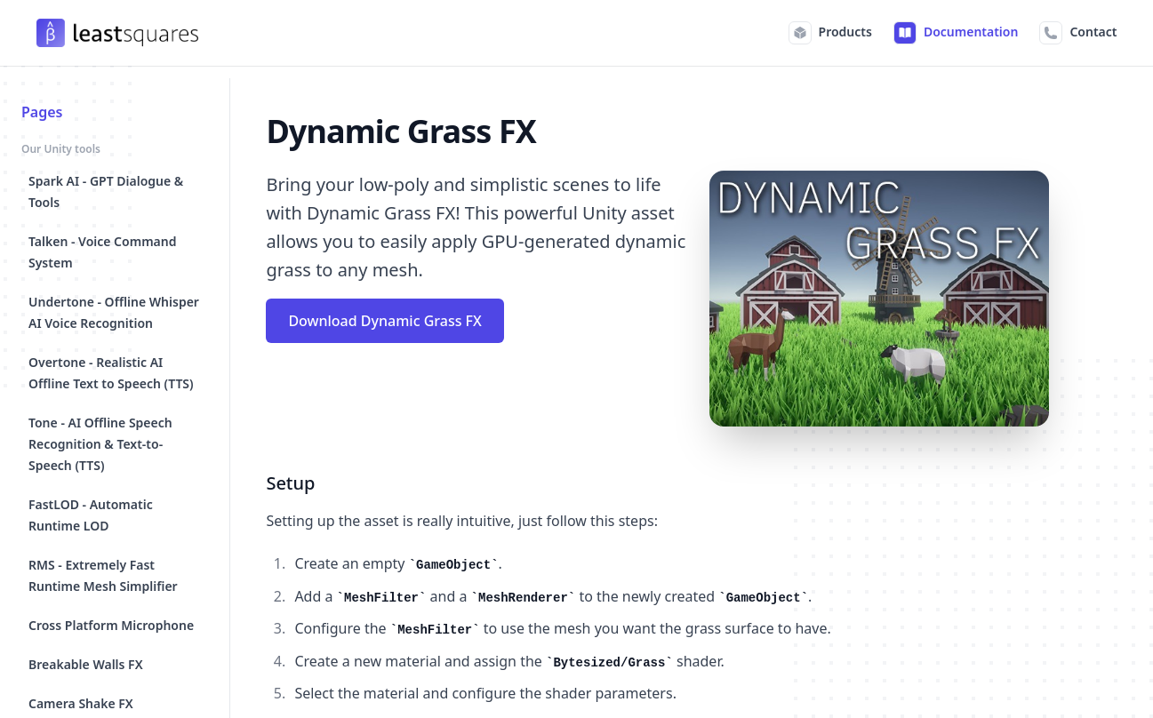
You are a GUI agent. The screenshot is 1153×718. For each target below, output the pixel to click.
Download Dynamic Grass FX (384, 321)
